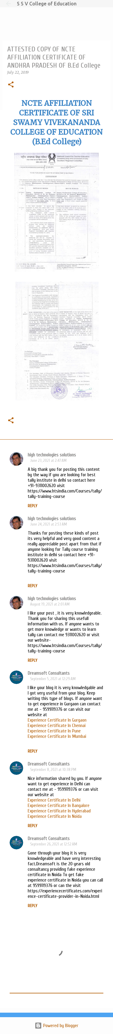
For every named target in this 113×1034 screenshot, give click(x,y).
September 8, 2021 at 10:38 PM (53, 769)
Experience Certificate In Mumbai (57, 736)
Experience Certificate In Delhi (54, 800)
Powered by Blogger (56, 1025)
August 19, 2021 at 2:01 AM (50, 604)
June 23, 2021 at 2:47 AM (48, 460)
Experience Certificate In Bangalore (58, 805)
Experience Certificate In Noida (55, 816)
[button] (10, 85)
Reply (32, 505)
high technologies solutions (52, 455)
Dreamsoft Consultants (49, 673)
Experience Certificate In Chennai (57, 725)
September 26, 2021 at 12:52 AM (53, 844)
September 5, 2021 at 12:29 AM (53, 679)
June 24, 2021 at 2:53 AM (48, 524)
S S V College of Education (47, 3)
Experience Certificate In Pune (54, 731)
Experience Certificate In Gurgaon (57, 720)
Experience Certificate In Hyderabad (59, 811)
